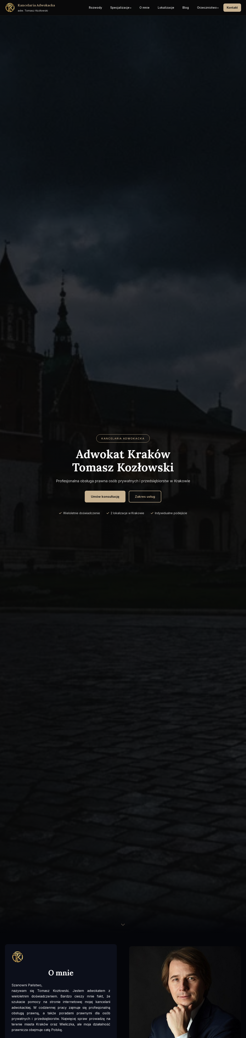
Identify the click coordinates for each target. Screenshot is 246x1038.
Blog (185, 7)
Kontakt (232, 7)
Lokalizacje (166, 7)
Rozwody (95, 7)
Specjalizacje (120, 7)
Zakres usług (145, 497)
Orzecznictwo (207, 7)
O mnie (144, 7)
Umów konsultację (105, 497)
